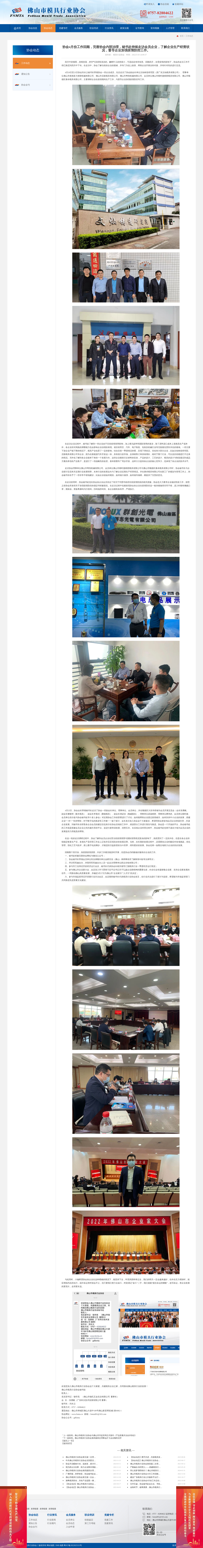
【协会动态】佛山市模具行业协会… (145, 1460)
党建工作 (108, 1520)
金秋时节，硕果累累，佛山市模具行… (146, 1487)
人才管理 (170, 28)
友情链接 (34, 1509)
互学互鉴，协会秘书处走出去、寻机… (146, 1484)
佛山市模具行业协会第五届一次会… (81, 1477)
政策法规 (124, 28)
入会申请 (70, 1527)
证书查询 (139, 28)
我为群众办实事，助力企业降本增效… (82, 1467)
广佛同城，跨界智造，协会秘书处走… (82, 1474)
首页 (17, 28)
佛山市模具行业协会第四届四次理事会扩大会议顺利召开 (98, 1438)
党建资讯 (108, 1523)
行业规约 (51, 1523)
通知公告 (22, 74)
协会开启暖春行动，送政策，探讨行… (82, 1464)
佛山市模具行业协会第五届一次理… (81, 1457)
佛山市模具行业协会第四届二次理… (145, 1464)
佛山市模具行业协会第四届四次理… (81, 1471)
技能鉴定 (89, 1520)
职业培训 (94, 28)
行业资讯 (109, 28)
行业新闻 (51, 1520)
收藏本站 (179, 4)
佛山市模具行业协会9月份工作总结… (145, 1481)
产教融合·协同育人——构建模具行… (145, 1467)
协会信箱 (164, 4)
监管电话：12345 (173, 1514)
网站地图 (50, 1545)
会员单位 (70, 1520)
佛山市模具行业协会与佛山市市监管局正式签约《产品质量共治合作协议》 (106, 1435)
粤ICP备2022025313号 (73, 1545)
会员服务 (78, 28)
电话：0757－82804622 (156, 1514)
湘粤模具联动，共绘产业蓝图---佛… (81, 1481)
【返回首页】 (67, 1443)
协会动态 (48, 28)
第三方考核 (90, 1523)
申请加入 (150, 4)
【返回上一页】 (68, 1441)
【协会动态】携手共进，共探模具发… (146, 1457)
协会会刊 (22, 85)
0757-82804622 (160, 12)
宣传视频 (155, 28)
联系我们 (185, 28)
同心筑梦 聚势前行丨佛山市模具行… (145, 1471)
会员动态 (70, 1523)
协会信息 (33, 28)
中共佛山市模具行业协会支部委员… (81, 1460)
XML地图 (59, 1545)
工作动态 (22, 63)
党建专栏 (63, 28)
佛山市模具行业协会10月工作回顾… (145, 1474)
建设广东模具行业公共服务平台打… (145, 1477)
